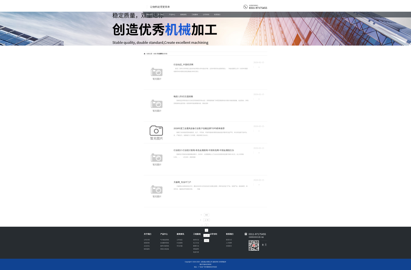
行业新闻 (179, 243)
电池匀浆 (196, 252)
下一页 (206, 235)
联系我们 (217, 14)
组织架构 (147, 249)
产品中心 (172, 14)
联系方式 (229, 240)
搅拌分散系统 (164, 246)
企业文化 (147, 246)
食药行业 (196, 240)
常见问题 (179, 246)
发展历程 (147, 243)
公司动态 (179, 240)
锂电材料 (196, 249)
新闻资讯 (183, 14)
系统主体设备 (164, 249)
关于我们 (161, 14)
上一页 (206, 220)
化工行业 (196, 243)
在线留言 (229, 246)
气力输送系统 (164, 240)
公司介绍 (147, 240)
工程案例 (195, 14)
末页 (206, 240)
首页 (206, 215)
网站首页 (149, 14)
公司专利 (206, 14)
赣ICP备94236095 (205, 264)
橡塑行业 (196, 246)
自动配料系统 (164, 243)
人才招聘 (229, 243)
